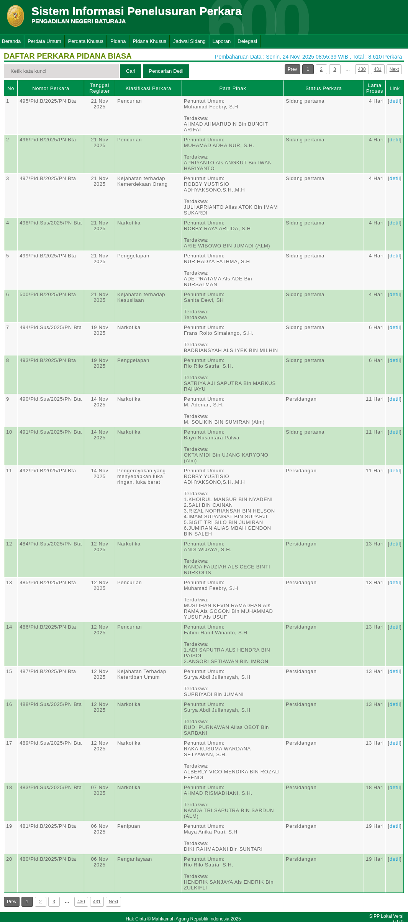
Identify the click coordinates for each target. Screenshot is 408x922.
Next (394, 69)
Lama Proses (374, 88)
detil (395, 101)
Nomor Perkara (50, 88)
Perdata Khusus (86, 41)
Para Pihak (232, 88)
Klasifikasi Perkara (148, 88)
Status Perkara (323, 88)
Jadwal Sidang (189, 41)
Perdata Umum (44, 41)
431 (378, 69)
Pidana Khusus (149, 41)
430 (362, 69)
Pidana (118, 41)
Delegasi (247, 41)
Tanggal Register (99, 88)
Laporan (222, 41)
